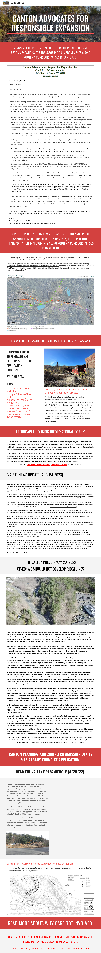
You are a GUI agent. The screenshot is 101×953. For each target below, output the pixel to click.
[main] (50, 24)
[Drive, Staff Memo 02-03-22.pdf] (73, 808)
